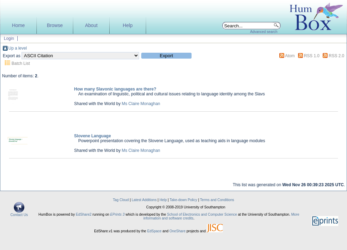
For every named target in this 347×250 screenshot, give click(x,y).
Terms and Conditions (217, 200)
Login (9, 38)
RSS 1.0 (312, 55)
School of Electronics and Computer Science (202, 214)
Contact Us (19, 213)
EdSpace (154, 231)
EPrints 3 (117, 214)
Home (18, 25)
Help (128, 25)
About (91, 25)
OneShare (177, 231)
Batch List (20, 63)
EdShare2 (83, 214)
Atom (290, 55)
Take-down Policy (183, 200)
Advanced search (264, 32)
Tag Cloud (121, 200)
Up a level (17, 48)
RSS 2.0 (336, 55)
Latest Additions (144, 200)
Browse (55, 25)
